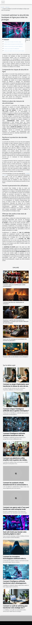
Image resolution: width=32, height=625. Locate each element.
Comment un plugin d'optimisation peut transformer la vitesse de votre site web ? (16, 386)
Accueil (2, 7)
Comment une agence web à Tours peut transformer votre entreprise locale (16, 508)
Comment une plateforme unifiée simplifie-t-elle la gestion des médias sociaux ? (15, 460)
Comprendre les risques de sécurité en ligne (12, 41)
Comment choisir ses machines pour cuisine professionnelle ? (14, 285)
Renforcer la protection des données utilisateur (13, 46)
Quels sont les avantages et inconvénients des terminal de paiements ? (15, 340)
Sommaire (6, 39)
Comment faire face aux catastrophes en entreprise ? (13, 303)
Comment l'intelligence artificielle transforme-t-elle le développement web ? (14, 583)
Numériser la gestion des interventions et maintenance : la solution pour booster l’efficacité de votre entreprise (15, 321)
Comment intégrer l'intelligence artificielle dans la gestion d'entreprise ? (16, 409)
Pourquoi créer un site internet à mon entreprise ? (15, 357)
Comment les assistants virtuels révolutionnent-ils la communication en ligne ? (15, 484)
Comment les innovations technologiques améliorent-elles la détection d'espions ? (14, 558)
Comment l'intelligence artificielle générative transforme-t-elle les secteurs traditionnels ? (14, 435)
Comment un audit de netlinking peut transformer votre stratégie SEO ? (15, 606)
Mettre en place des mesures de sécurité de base (13, 44)
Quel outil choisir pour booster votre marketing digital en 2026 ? (14, 532)
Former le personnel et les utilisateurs (11, 48)
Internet (7, 7)
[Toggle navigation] (3, 2)
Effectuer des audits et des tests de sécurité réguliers (14, 50)
